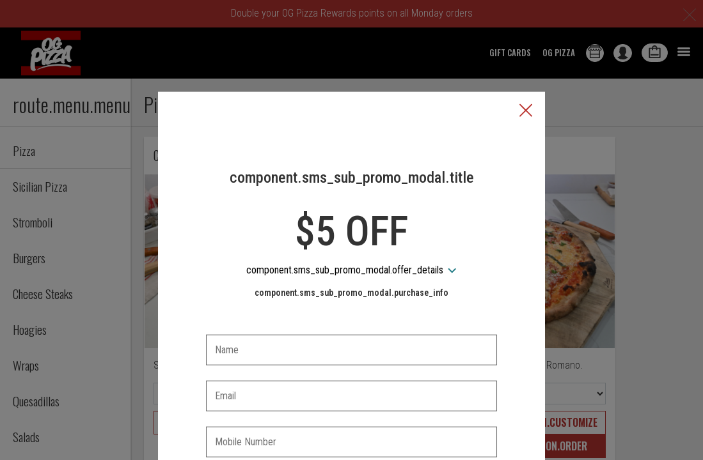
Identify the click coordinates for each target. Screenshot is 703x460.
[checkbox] (352, 420)
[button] (525, 51)
